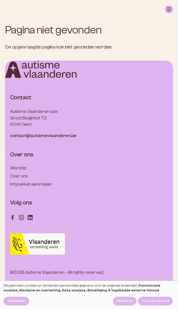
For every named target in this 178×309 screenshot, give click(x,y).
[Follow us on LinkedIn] (30, 217)
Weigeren (125, 301)
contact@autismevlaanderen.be (43, 135)
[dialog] (89, 295)
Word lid (18, 168)
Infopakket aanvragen (31, 184)
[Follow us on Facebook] (12, 217)
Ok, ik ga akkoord (155, 301)
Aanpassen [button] (16, 301)
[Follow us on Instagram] (21, 217)
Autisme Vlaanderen (44, 272)
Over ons (19, 176)
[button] (169, 9)
